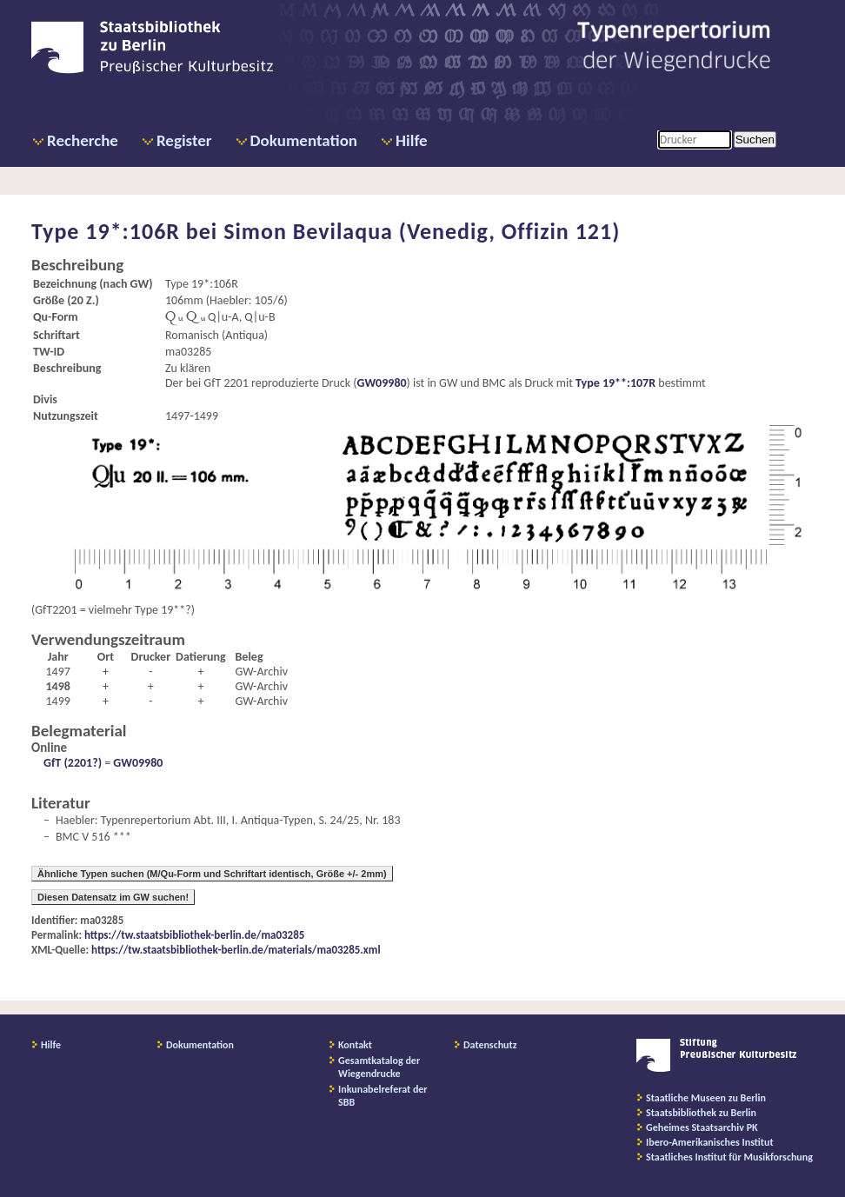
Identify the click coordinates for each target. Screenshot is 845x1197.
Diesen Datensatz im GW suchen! (113, 897)
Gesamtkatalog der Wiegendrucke (379, 1067)
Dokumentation (303, 140)
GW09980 (382, 383)
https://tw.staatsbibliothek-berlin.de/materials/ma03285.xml (236, 949)
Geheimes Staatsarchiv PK (702, 1127)
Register (184, 140)
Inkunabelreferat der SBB (383, 1095)
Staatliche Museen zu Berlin (706, 1098)
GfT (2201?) (72, 762)
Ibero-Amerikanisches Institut (710, 1142)
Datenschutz (490, 1045)
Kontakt (355, 1045)
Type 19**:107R (615, 383)
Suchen (755, 139)
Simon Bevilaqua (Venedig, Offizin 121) (421, 231)
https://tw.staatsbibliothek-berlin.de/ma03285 (194, 934)
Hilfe (412, 140)
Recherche (82, 140)
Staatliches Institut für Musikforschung (729, 1157)
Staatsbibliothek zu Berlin (701, 1113)
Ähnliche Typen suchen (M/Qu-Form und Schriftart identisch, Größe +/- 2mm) (212, 873)
